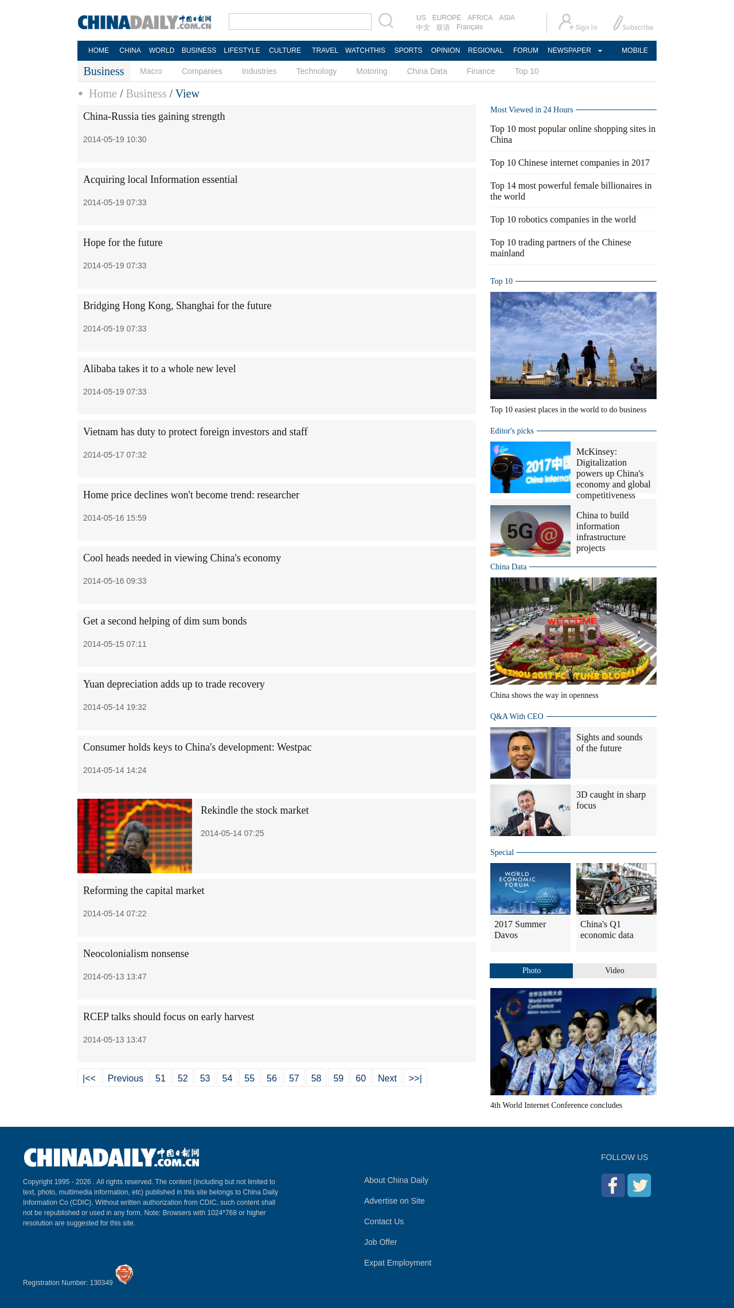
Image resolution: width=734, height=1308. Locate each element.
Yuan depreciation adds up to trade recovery (174, 684)
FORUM (525, 50)
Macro (151, 71)
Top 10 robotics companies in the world (563, 219)
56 (272, 1078)
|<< (89, 1078)
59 (338, 1078)
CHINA (129, 50)
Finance (481, 71)
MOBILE (634, 50)
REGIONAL (485, 50)
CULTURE (285, 50)
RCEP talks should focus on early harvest (168, 1016)
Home (103, 93)
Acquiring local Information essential (160, 179)
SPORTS (408, 50)
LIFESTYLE (242, 50)
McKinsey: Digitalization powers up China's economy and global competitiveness (613, 473)
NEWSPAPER (569, 50)
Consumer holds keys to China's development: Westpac (197, 747)
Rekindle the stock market (255, 810)
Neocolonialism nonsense (136, 953)
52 (183, 1078)
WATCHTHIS (365, 50)
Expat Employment (398, 1262)
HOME (98, 50)
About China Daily (396, 1180)
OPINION (445, 50)
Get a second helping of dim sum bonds (165, 621)
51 (160, 1078)
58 (316, 1078)
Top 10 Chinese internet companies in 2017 (570, 162)
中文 (423, 28)
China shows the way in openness (544, 695)
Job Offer (380, 1242)
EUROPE (447, 18)
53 (205, 1078)
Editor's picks (512, 431)
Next (387, 1078)
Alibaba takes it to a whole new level (159, 368)
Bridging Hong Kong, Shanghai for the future (177, 305)
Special (502, 852)
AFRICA (480, 18)
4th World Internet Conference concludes (556, 1105)
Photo (531, 970)
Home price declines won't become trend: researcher (191, 495)
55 (249, 1078)
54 (227, 1078)
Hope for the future (122, 242)
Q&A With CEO (517, 716)
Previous (125, 1078)
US (421, 18)
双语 (443, 28)
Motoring (371, 71)
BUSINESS (199, 50)
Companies (202, 71)
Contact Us (384, 1221)
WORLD (162, 50)
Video (614, 970)
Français (469, 27)
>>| (415, 1078)
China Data (427, 71)
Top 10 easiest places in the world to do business (568, 409)
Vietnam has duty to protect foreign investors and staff (195, 432)
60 (361, 1078)
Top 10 (527, 71)
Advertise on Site (394, 1200)
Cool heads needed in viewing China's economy (182, 558)
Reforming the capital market (143, 890)
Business (146, 93)
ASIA (506, 18)
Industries (259, 71)
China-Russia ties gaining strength (154, 116)
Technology (316, 71)
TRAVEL (325, 50)
